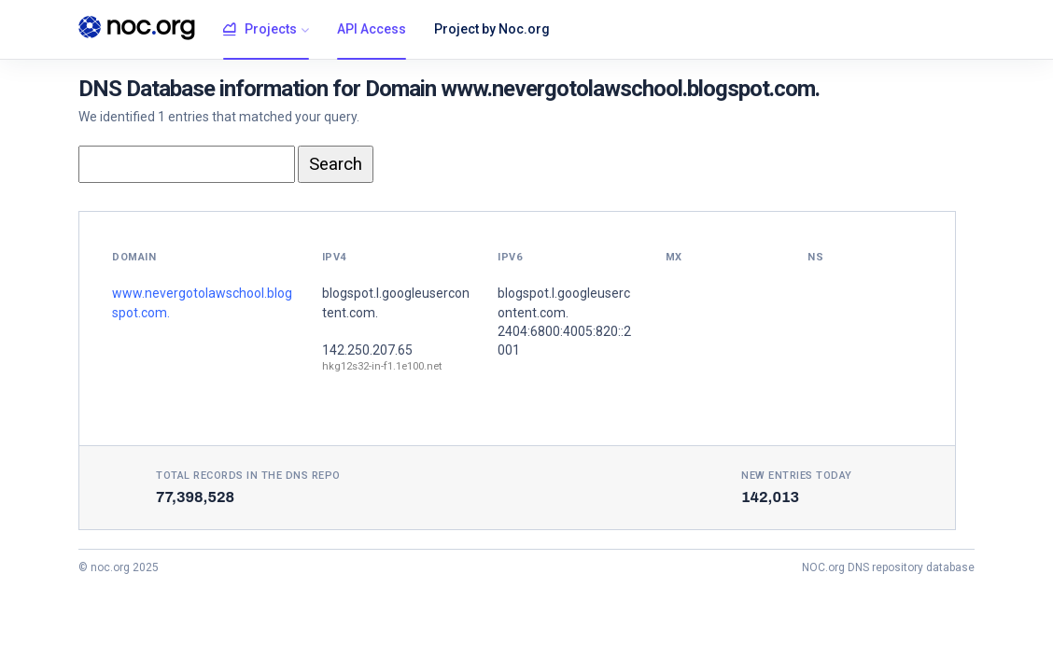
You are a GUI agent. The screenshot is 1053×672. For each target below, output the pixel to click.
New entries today (796, 475)
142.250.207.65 (367, 350)
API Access (371, 28)
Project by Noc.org (492, 28)
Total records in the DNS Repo (248, 475)
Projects (260, 30)
